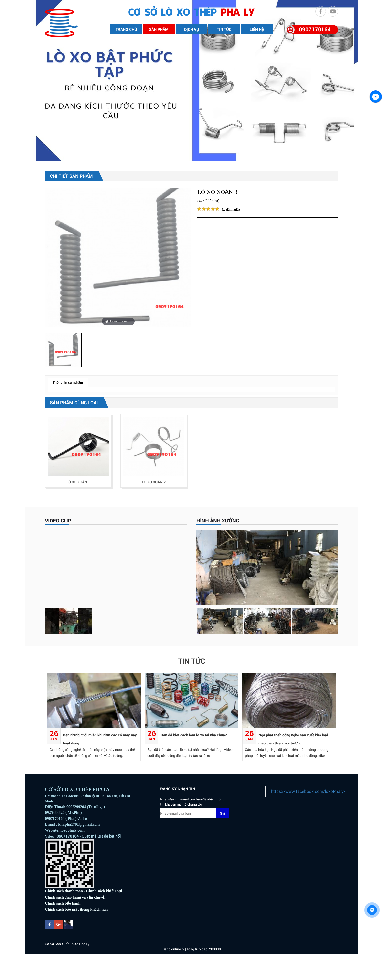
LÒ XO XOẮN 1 (78, 481)
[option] (118, 257)
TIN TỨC (224, 29)
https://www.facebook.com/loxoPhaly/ (308, 791)
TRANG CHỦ (126, 29)
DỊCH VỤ (191, 29)
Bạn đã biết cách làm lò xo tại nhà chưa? (194, 734)
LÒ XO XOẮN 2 (154, 481)
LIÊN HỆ (257, 29)
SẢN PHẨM (159, 29)
